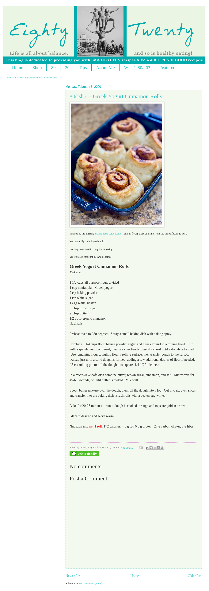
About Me (105, 67)
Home (17, 67)
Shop (37, 67)
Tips (83, 67)
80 (53, 67)
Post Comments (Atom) (90, 583)
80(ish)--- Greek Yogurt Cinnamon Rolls (116, 96)
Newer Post (74, 576)
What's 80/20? (137, 67)
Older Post (195, 576)
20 (67, 67)
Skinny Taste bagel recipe (107, 233)
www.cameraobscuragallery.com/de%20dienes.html (32, 77)
